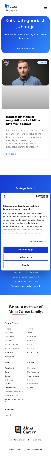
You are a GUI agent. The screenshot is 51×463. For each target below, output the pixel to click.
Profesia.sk (9, 333)
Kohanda (26, 257)
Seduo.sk (31, 341)
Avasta (20, 48)
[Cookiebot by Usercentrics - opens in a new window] (36, 196)
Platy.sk (30, 348)
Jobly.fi (8, 415)
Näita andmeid (36, 241)
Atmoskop (9, 352)
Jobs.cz (8, 329)
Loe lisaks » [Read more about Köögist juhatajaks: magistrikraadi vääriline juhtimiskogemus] (12, 154)
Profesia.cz (9, 337)
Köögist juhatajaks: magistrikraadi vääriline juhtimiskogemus (23, 120)
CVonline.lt (9, 368)
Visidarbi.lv (9, 384)
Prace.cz (8, 341)
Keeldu (25, 265)
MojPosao (31, 368)
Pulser (30, 388)
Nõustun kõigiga (26, 249)
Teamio (30, 333)
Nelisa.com (9, 356)
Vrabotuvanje (33, 376)
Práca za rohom (11, 344)
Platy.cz (30, 344)
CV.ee (7, 376)
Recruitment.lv (11, 395)
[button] (45, 8)
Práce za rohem (12, 348)
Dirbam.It (9, 380)
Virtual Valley (32, 384)
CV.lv (7, 372)
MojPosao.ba (33, 372)
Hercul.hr (31, 380)
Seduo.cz (31, 337)
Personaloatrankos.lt (14, 392)
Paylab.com (32, 352)
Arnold (30, 329)
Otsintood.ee (10, 388)
